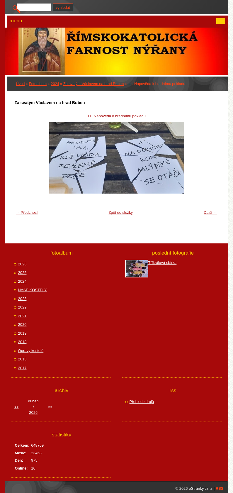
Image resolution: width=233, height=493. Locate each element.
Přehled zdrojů (142, 401)
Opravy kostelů (31, 350)
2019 (22, 333)
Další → (210, 212)
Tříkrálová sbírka (162, 262)
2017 (22, 368)
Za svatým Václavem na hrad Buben (93, 84)
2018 (22, 342)
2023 (22, 299)
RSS (220, 488)
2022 (22, 307)
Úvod (20, 84)
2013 (22, 359)
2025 (22, 272)
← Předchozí (27, 212)
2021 (22, 316)
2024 (55, 84)
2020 (22, 324)
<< (16, 407)
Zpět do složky (120, 212)
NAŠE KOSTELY (32, 290)
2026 (22, 264)
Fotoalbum (38, 84)
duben (33, 401)
